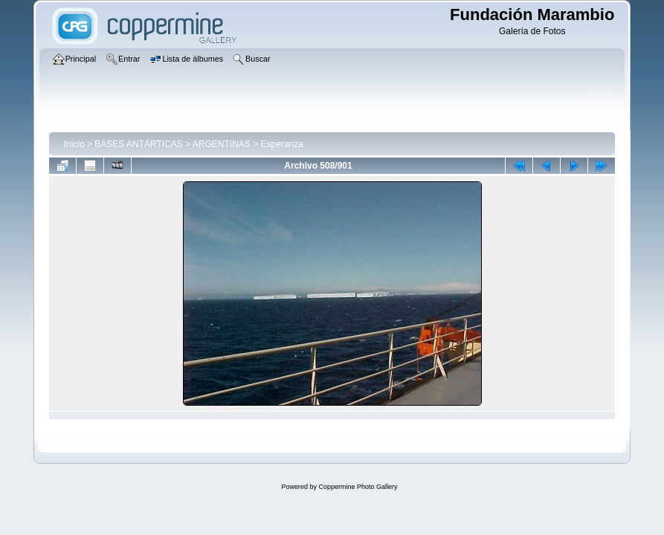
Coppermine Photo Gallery (357, 486)
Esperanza (282, 144)
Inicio (74, 144)
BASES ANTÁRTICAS (138, 144)
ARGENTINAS (222, 144)
